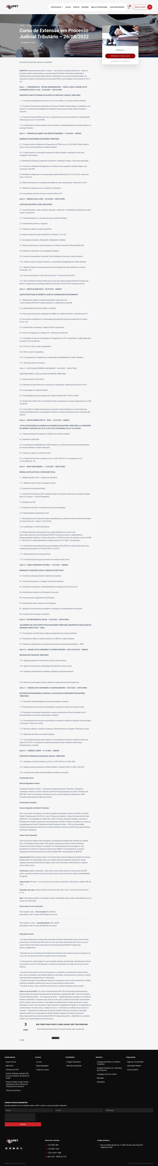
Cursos (68, 7)
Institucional (57, 7)
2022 (22, 25)
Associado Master (117, 7)
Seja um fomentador (99, 7)
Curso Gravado (57, 25)
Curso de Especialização (38, 25)
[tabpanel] (55, 551)
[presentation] (20, 1117)
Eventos (76, 7)
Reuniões (85, 7)
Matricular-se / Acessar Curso (120, 56)
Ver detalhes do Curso (29, 42)
